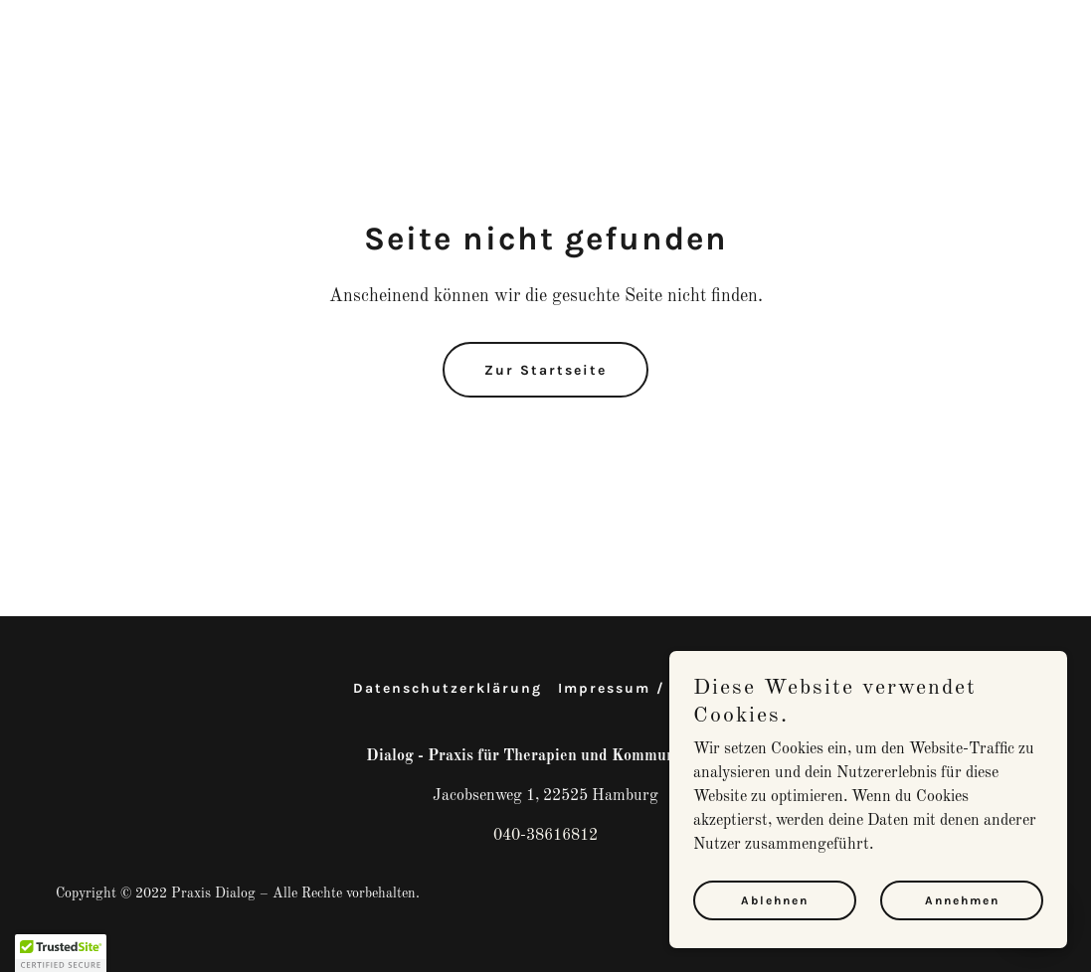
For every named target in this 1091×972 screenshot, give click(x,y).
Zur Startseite (545, 370)
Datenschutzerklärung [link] (447, 688)
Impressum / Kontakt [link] (648, 688)
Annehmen (962, 900)
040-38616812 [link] (545, 836)
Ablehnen (775, 900)
